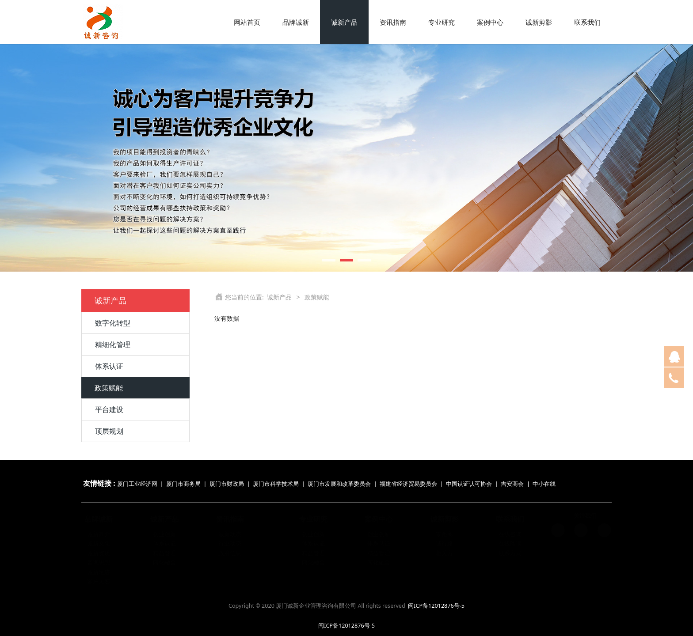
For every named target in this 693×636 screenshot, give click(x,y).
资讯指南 (393, 22)
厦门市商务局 (184, 484)
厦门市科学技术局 (276, 484)
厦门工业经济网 (137, 484)
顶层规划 (109, 431)
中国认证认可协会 (469, 484)
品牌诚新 (295, 22)
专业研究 (441, 22)
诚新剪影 (538, 22)
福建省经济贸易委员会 (408, 484)
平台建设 (109, 409)
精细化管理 (112, 344)
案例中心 (490, 22)
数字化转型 (112, 323)
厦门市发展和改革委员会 (339, 484)
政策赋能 (109, 388)
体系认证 (109, 366)
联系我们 (587, 22)
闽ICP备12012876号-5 (436, 606)
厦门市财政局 (226, 484)
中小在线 (544, 484)
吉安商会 (512, 484)
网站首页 (247, 22)
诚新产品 (344, 22)
